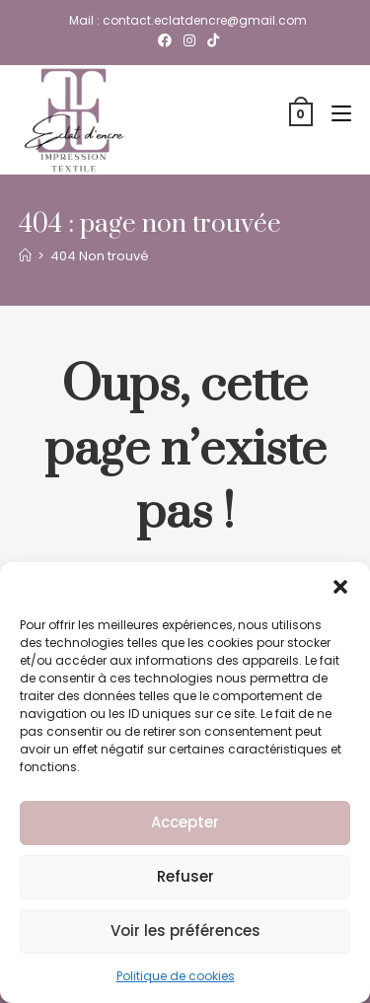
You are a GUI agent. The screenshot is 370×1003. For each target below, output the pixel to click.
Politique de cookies (175, 975)
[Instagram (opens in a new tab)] (189, 40)
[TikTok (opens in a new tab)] (210, 40)
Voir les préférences (185, 930)
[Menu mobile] (334, 114)
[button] (340, 587)
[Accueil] (25, 256)
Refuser (185, 876)
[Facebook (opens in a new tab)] (165, 40)
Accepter (185, 822)
